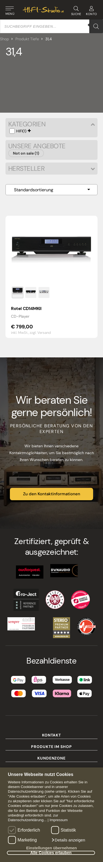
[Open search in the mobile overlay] (51, 26)
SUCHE (75, 11)
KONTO (91, 11)
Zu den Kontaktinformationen (51, 494)
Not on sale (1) (26, 153)
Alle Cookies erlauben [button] (50, 853)
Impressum (58, 820)
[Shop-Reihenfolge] (51, 189)
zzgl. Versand (40, 332)
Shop (4, 38)
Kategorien (51, 124)
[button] (68, 840)
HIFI (19, 131)
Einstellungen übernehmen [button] (51, 848)
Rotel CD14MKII (26, 308)
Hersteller (51, 168)
